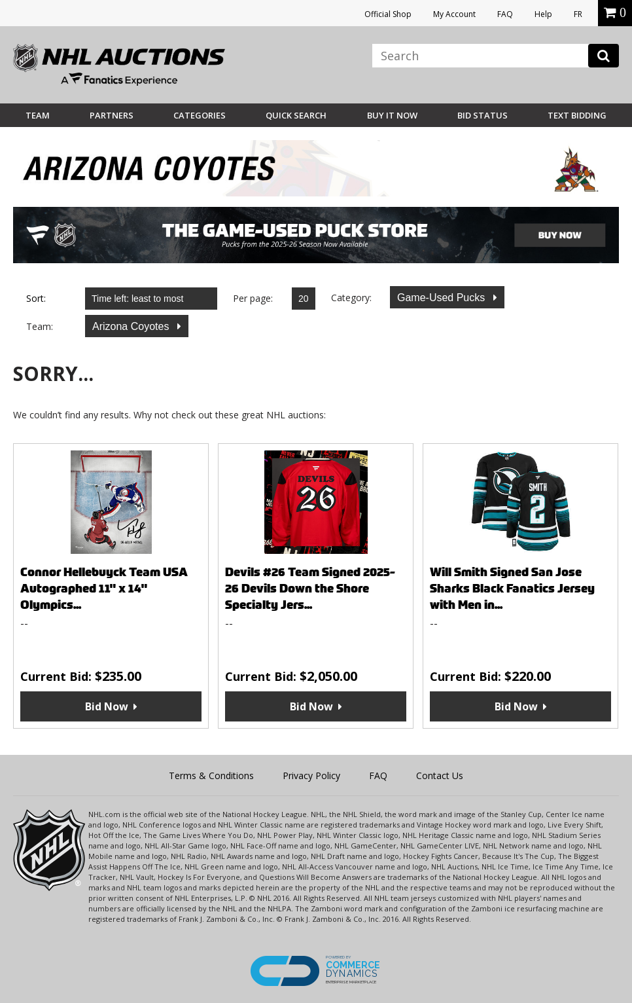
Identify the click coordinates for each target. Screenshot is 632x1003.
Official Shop (388, 14)
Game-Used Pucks (442, 297)
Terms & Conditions (211, 775)
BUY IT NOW (392, 115)
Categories (199, 115)
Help (543, 14)
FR (578, 14)
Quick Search (296, 115)
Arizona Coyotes (132, 326)
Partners (111, 115)
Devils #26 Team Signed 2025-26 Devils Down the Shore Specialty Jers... (310, 588)
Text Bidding (577, 115)
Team (38, 115)
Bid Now (106, 706)
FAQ (505, 14)
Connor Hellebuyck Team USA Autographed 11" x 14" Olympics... (104, 588)
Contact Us (439, 775)
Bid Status (482, 115)
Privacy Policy (311, 775)
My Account (454, 14)
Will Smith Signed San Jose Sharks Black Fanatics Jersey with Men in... (512, 588)
